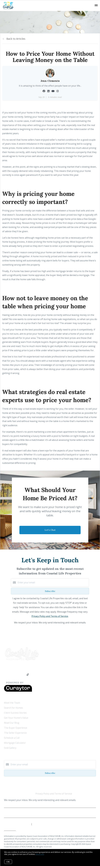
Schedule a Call (12, 737)
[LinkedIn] (11, 674)
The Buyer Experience (15, 727)
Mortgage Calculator (15, 742)
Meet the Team (12, 702)
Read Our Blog (11, 722)
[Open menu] (96, 5)
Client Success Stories (15, 712)
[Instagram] (22, 674)
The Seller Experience (15, 732)
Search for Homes (13, 707)
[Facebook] (5, 674)
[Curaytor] (18, 690)
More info (40, 854)
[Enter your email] (53, 582)
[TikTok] (28, 674)
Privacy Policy (50, 813)
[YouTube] (16, 674)
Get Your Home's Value (16, 717)
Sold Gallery (10, 747)
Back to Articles (15, 38)
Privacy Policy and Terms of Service (50, 616)
